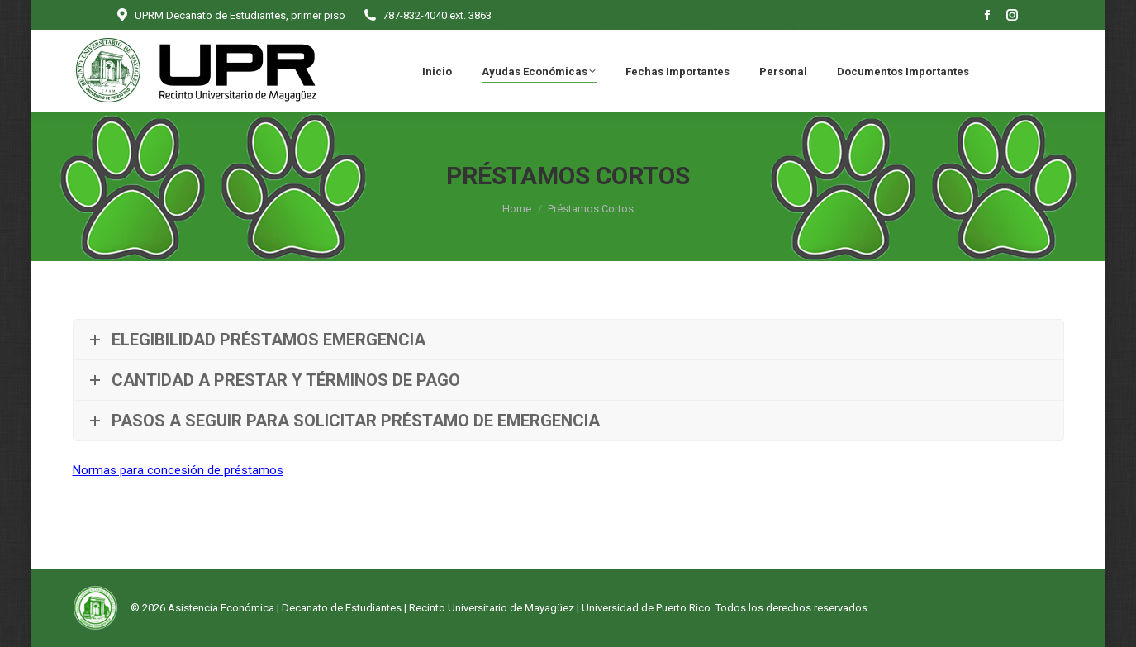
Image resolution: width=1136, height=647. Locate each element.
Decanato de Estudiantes (342, 608)
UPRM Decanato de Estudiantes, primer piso (229, 15)
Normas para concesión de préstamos (178, 470)
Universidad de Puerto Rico (646, 608)
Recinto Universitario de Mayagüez (491, 608)
